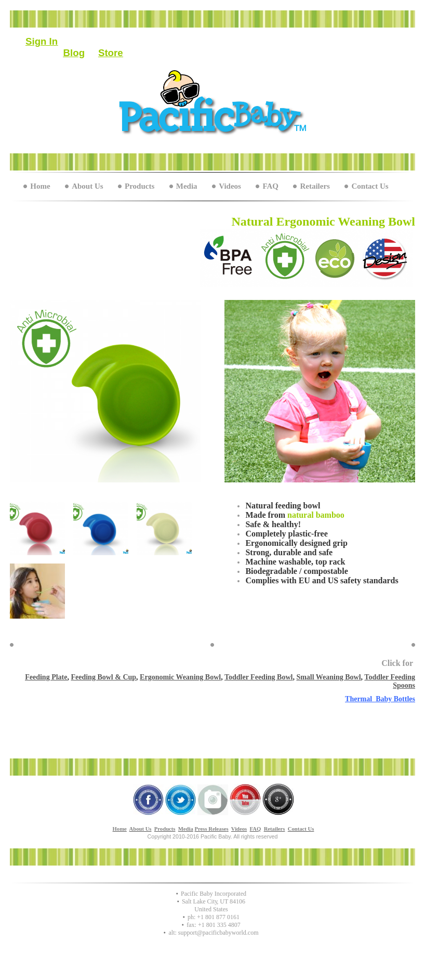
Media (186, 186)
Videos (230, 186)
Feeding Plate (46, 677)
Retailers (314, 186)
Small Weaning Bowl (328, 677)
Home (40, 186)
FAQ (270, 186)
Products (139, 186)
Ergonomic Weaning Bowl (180, 677)
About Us (87, 186)
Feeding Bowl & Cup (103, 677)
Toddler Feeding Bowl (258, 677)
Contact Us (369, 186)
